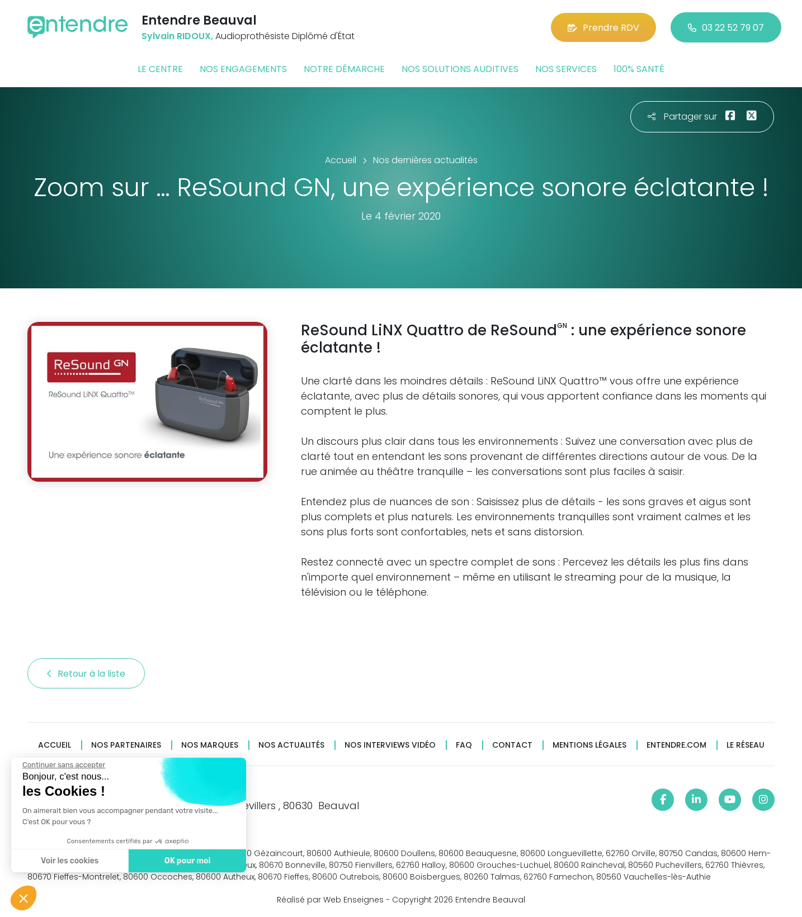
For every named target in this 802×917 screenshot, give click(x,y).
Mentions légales (589, 745)
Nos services (566, 69)
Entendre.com (676, 745)
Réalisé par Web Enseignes (330, 899)
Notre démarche (344, 69)
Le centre (160, 69)
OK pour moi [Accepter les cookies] (186, 861)
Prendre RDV (603, 27)
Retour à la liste (86, 673)
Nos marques (209, 745)
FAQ (464, 745)
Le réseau (745, 745)
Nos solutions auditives (460, 69)
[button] (23, 898)
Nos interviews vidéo (390, 745)
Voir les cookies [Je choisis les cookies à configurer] (68, 861)
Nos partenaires (126, 745)
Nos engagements (243, 69)
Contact (512, 745)
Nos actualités (291, 745)
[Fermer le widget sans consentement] (63, 765)
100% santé (639, 69)
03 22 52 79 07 (726, 27)
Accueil (54, 745)
